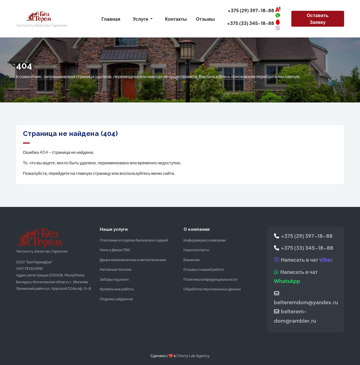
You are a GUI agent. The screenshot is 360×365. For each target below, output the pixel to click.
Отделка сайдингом (116, 299)
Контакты (176, 19)
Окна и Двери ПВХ (115, 249)
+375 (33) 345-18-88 (303, 247)
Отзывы (205, 19)
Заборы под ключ (114, 279)
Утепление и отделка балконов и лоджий (134, 240)
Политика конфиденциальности (210, 279)
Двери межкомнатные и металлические (133, 259)
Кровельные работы (117, 289)
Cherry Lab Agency (193, 355)
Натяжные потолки (115, 269)
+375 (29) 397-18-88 (303, 235)
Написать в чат (303, 259)
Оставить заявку (318, 18)
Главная (111, 19)
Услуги (141, 19)
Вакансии (192, 259)
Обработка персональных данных (212, 289)
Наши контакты (196, 249)
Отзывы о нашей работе (204, 269)
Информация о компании (205, 240)
